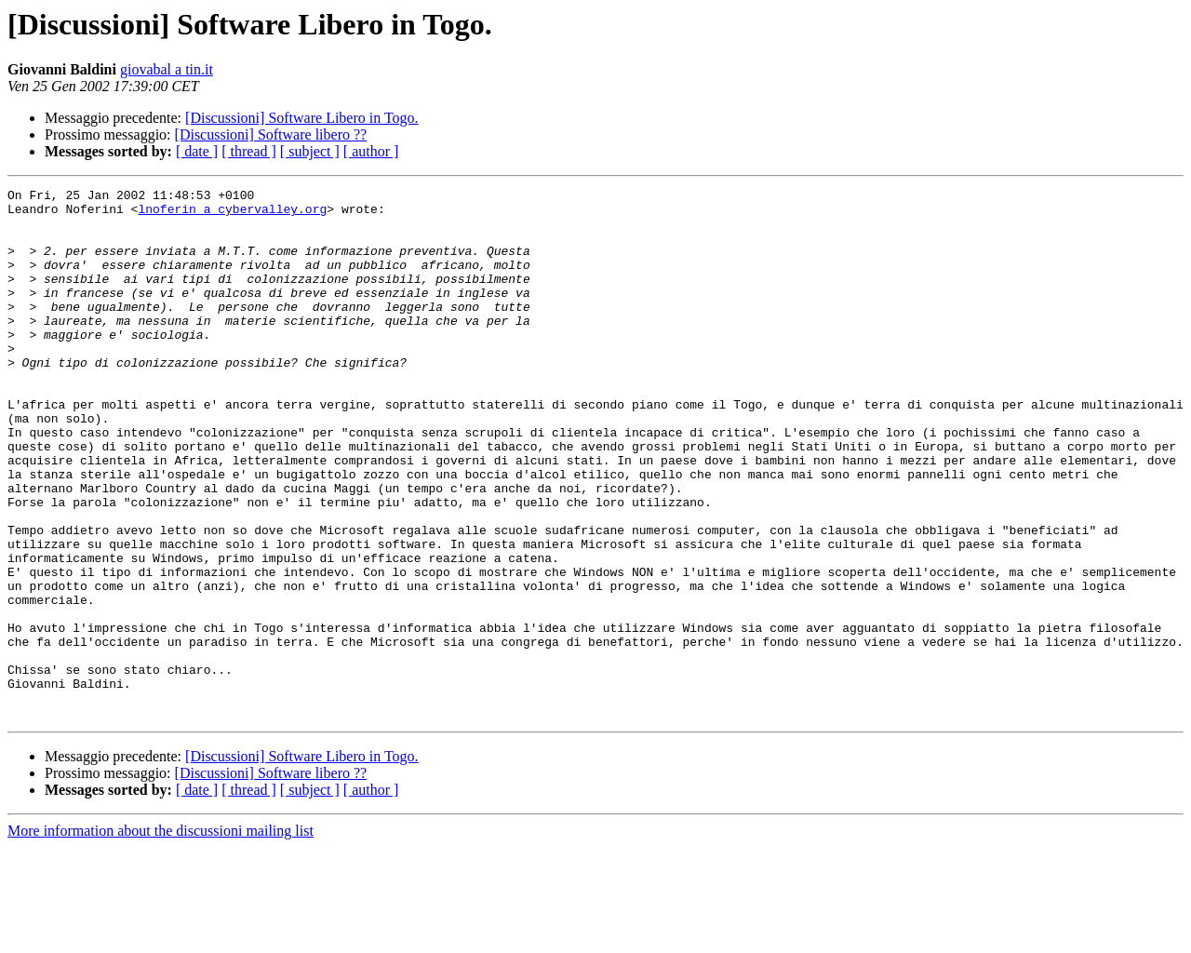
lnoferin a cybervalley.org (232, 214)
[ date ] (197, 151)
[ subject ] (310, 151)
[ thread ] (248, 151)
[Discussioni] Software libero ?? (271, 134)
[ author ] (371, 151)
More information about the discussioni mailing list (160, 937)
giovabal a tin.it (166, 69)
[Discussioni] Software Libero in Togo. (302, 118)
